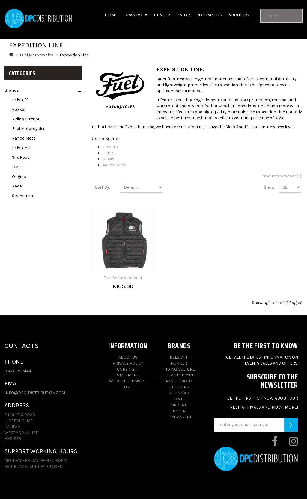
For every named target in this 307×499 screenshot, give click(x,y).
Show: (267, 187)
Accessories (114, 164)
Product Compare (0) (282, 176)
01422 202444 (17, 371)
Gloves (109, 158)
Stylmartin (22, 195)
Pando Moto (24, 138)
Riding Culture (25, 119)
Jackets (110, 146)
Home (111, 15)
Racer (17, 186)
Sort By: (102, 187)
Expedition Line (74, 55)
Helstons (21, 147)
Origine (19, 176)
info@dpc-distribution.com (34, 392)
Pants (109, 152)
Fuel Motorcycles (36, 55)
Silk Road (21, 157)
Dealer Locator (172, 15)
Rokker (19, 109)
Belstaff (20, 99)
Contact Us (209, 15)
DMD (17, 167)
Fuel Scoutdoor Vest (122, 277)
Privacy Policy (127, 363)
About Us (127, 357)
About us (238, 15)
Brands (136, 15)
